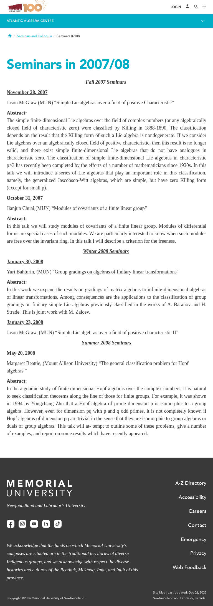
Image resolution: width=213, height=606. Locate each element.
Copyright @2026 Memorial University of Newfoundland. (46, 598)
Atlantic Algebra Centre (30, 21)
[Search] (196, 7)
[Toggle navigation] (204, 6)
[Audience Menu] (187, 7)
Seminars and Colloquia (34, 36)
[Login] (176, 7)
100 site (36, 7)
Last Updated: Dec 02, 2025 (187, 592)
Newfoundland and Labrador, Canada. (179, 598)
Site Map (159, 592)
